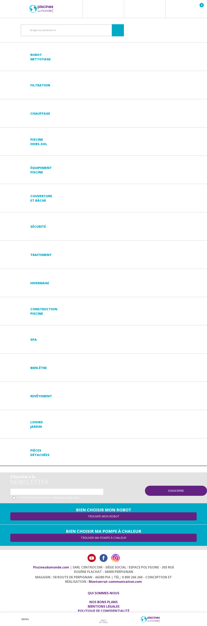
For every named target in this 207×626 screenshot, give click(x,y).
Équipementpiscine (41, 170)
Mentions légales (103, 606)
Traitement (41, 255)
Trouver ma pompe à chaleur (103, 538)
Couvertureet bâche (41, 198)
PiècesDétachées (40, 452)
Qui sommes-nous (103, 593)
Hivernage (39, 283)
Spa (33, 339)
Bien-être (38, 368)
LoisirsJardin (36, 424)
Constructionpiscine (43, 311)
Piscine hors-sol (38, 141)
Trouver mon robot (103, 516)
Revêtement (41, 396)
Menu (25, 619)
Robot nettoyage (40, 56)
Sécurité (38, 226)
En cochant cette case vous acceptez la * (49, 497)
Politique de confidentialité (66, 497)
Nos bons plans (103, 602)
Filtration (40, 85)
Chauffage (40, 113)
